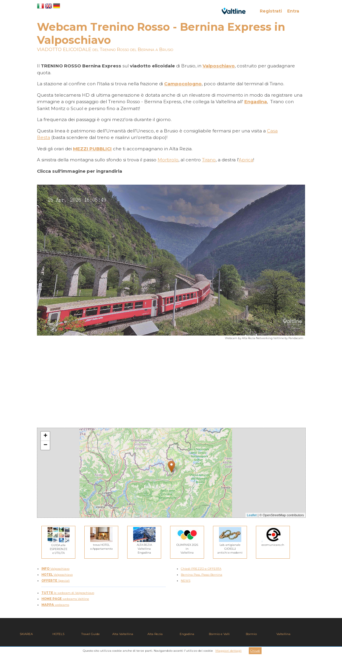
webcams (55, 605)
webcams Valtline (65, 599)
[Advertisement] (171, 386)
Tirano (209, 160)
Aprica (246, 160)
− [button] (45, 445)
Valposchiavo (55, 569)
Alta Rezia (155, 634)
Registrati (271, 11)
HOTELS (58, 634)
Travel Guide (90, 634)
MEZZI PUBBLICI (92, 149)
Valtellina (283, 634)
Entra (293, 11)
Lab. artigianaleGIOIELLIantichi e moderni (229, 546)
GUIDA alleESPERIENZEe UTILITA (58, 547)
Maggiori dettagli (228, 651)
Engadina (187, 634)
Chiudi (255, 651)
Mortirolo (168, 160)
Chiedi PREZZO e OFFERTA (201, 569)
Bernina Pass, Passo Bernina (201, 575)
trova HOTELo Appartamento (101, 544)
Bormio (251, 634)
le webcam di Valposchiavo (67, 593)
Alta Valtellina (122, 634)
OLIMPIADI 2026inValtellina (187, 546)
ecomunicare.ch (273, 542)
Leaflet (252, 515)
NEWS (185, 581)
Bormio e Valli (219, 634)
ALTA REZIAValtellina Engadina (144, 546)
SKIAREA (26, 634)
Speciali (55, 581)
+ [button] (45, 436)
